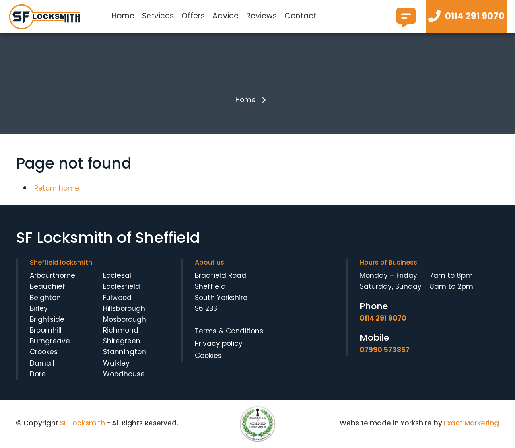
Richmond (120, 330)
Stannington (124, 352)
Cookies (208, 355)
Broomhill (46, 330)
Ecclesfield (121, 286)
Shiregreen (121, 341)
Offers (193, 15)
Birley (39, 308)
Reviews (261, 15)
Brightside (47, 319)
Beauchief (47, 286)
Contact (300, 15)
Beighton (45, 297)
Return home (56, 188)
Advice (225, 15)
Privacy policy (219, 343)
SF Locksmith (82, 423)
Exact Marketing (471, 423)
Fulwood (117, 297)
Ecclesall (118, 275)
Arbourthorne (52, 275)
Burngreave (50, 341)
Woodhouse (124, 374)
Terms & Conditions (229, 331)
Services (158, 15)
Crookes (44, 352)
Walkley (116, 363)
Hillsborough (124, 308)
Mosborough (124, 319)
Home (123, 15)
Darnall (42, 363)
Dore (38, 374)
